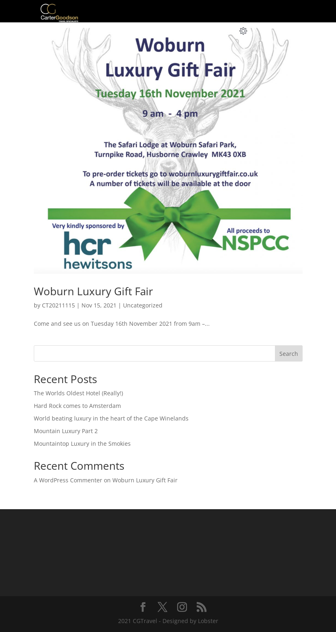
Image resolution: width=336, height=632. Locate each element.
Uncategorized (143, 305)
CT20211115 (58, 305)
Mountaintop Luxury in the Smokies (82, 443)
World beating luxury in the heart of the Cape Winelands (111, 418)
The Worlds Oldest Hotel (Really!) (78, 393)
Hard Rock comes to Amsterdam (77, 406)
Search (288, 353)
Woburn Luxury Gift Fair (93, 291)
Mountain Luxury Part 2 (66, 431)
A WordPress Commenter (68, 480)
